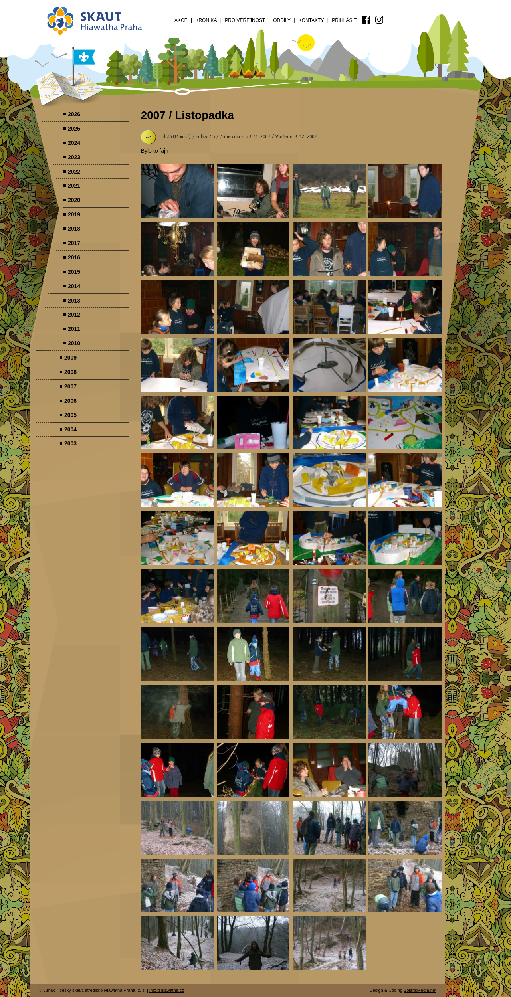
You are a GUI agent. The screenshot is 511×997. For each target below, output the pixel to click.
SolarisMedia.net (420, 990)
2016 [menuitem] (74, 257)
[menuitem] (366, 20)
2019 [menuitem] (74, 214)
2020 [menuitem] (74, 200)
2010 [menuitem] (74, 343)
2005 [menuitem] (70, 415)
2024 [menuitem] (74, 143)
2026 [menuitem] (74, 114)
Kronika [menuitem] (206, 20)
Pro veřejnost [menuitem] (245, 20)
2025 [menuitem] (74, 128)
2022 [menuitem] (74, 171)
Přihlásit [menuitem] (344, 20)
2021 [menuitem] (74, 185)
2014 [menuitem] (74, 286)
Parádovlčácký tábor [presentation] (177, 191)
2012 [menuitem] (74, 314)
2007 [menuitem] (70, 386)
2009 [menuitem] (70, 357)
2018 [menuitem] (74, 229)
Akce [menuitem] (181, 20)
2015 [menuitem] (74, 272)
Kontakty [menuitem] (311, 20)
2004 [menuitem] (70, 429)
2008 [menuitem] (70, 372)
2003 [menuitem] (70, 443)
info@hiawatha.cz (166, 990)
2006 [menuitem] (70, 401)
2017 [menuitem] (74, 243)
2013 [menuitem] (74, 300)
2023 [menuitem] (74, 157)
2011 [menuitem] (74, 329)
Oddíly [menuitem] (282, 20)
